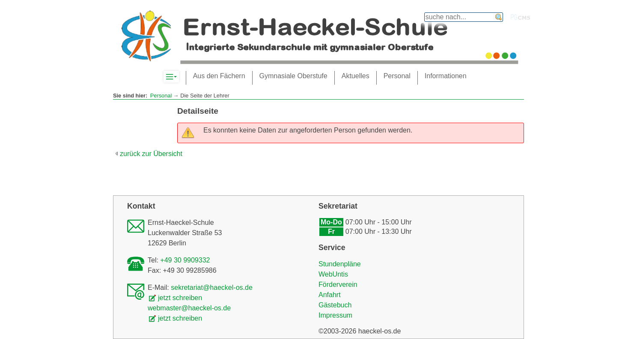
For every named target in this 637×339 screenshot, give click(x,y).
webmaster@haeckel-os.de (189, 308)
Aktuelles (355, 76)
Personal (161, 95)
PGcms (520, 17)
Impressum (335, 315)
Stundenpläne (339, 264)
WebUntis (333, 274)
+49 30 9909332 (185, 260)
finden (498, 17)
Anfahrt (329, 294)
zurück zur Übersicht (151, 153)
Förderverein (337, 284)
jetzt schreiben (180, 297)
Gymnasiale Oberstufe (293, 76)
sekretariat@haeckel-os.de (212, 287)
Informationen (446, 76)
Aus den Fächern (219, 76)
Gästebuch (334, 305)
